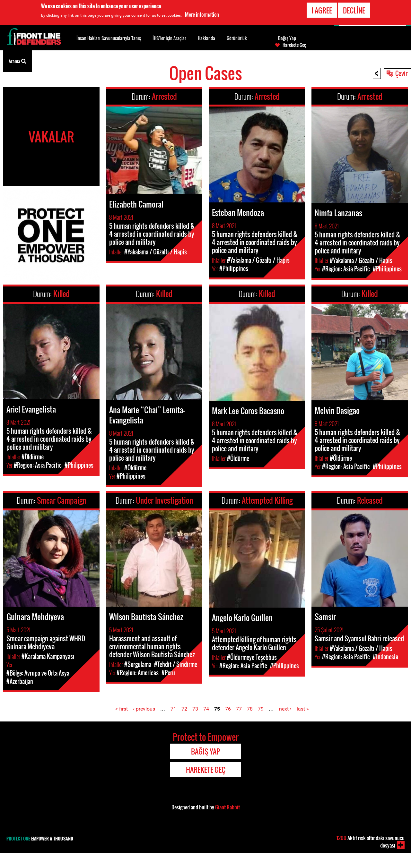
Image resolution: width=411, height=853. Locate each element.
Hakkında (206, 38)
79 (261, 709)
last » (303, 709)
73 (195, 709)
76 (228, 709)
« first (121, 709)
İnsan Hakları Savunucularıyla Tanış (108, 38)
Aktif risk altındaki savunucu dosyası (371, 841)
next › (285, 709)
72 (184, 709)
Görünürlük (237, 38)
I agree (321, 10)
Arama (17, 61)
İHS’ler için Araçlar (169, 38)
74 (206, 709)
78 (250, 709)
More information (202, 14)
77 (239, 709)
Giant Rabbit (227, 807)
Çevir (401, 73)
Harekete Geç (294, 45)
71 (173, 709)
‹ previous (144, 709)
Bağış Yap (287, 38)
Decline (354, 10)
